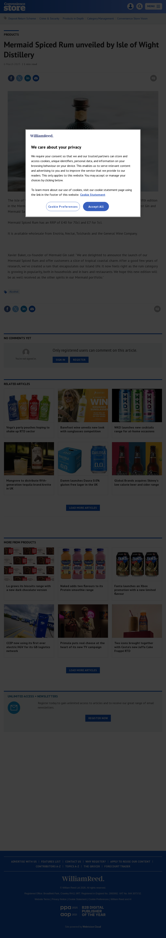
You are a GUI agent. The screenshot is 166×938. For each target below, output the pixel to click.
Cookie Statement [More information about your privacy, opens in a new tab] (92, 195)
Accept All (96, 206)
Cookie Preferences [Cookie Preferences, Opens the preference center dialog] (63, 206)
